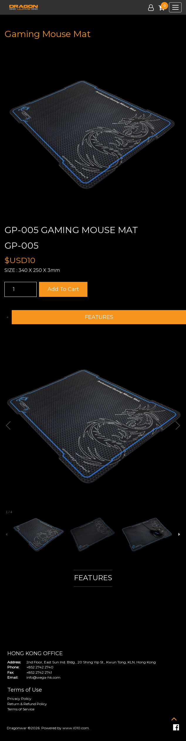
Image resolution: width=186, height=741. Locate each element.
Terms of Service (20, 709)
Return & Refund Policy (27, 704)
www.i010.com (75, 728)
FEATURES (99, 317)
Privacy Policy (19, 698)
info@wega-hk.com (43, 677)
